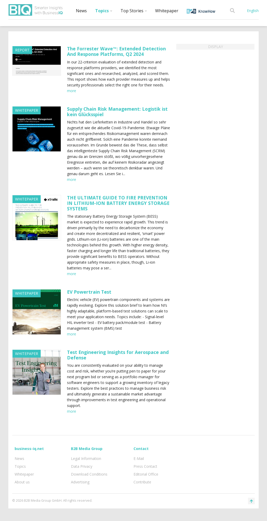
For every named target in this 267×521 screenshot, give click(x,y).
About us (22, 481)
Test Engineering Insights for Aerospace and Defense (118, 355)
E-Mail (139, 458)
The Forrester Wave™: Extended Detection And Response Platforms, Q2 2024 (116, 51)
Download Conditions (89, 474)
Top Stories (133, 11)
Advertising (80, 481)
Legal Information (86, 458)
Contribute (142, 481)
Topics (103, 11)
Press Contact (145, 466)
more (71, 90)
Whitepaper (166, 11)
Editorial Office (146, 474)
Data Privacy (81, 466)
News (81, 11)
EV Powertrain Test (89, 292)
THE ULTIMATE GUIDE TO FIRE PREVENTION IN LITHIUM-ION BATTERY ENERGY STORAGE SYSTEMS (118, 203)
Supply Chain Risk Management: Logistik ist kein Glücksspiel (117, 111)
